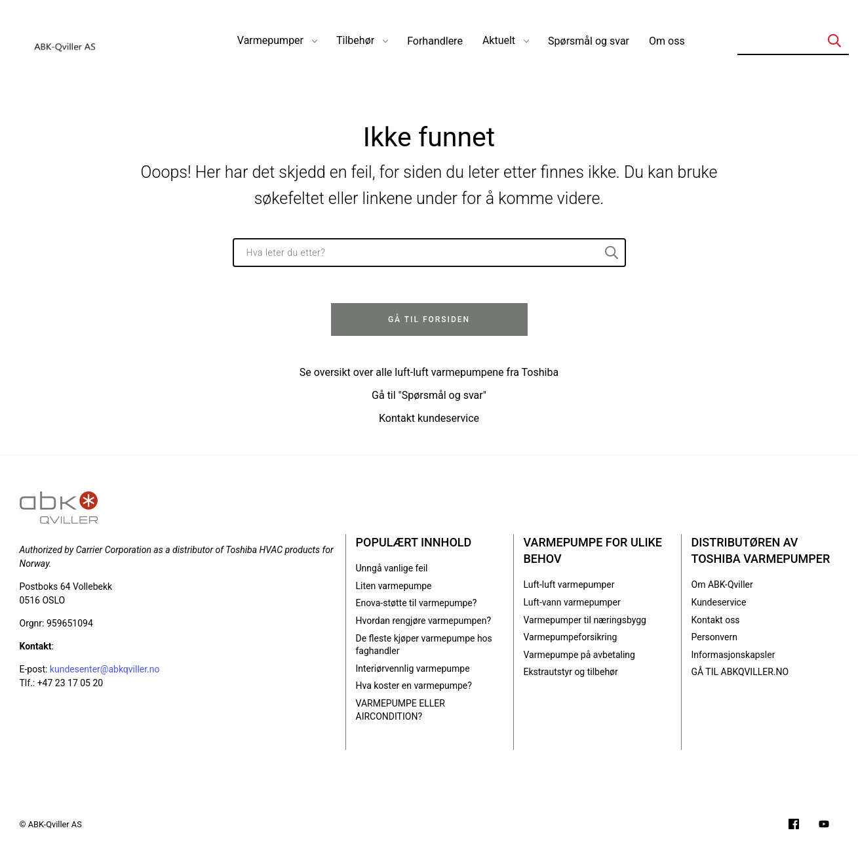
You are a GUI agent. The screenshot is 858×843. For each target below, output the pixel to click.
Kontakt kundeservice (429, 418)
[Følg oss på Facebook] (794, 825)
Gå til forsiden (429, 319)
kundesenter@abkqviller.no (105, 669)
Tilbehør (355, 40)
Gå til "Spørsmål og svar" (429, 395)
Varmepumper (270, 40)
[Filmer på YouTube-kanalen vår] (824, 825)
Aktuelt (498, 40)
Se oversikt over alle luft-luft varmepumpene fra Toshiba (429, 372)
